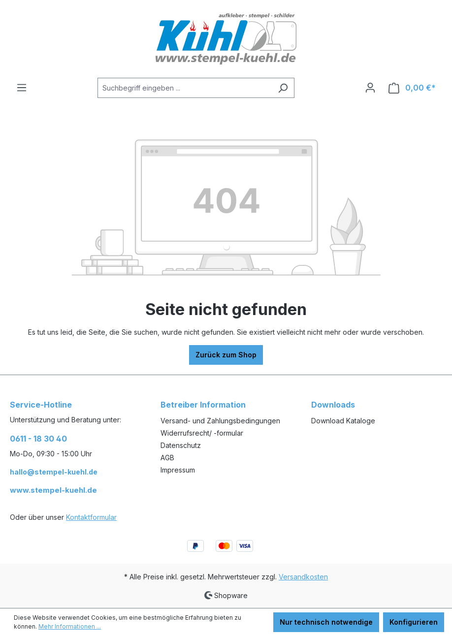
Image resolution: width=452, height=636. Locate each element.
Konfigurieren (413, 622)
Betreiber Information (203, 405)
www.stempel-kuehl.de (53, 490)
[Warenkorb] (412, 88)
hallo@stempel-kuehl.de (53, 472)
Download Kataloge (343, 420)
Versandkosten (303, 576)
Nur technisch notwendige (326, 622)
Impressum (178, 470)
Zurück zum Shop (226, 354)
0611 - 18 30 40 (38, 439)
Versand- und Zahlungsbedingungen (220, 420)
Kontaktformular (91, 517)
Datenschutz (181, 445)
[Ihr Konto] (370, 87)
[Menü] (21, 87)
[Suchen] (282, 88)
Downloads (333, 405)
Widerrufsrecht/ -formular (202, 433)
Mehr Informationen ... (69, 626)
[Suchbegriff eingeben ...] (184, 88)
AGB (167, 457)
